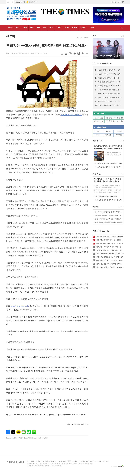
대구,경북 (120, 121)
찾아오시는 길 (40, 461)
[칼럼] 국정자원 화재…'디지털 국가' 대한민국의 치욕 (110, 264)
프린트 (74, 53)
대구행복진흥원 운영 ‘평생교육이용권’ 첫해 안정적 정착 (110, 93)
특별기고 (96, 173)
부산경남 (108, 131)
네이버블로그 (24, 432)
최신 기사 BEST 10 (101, 230)
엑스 (13, 432)
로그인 (120, 2)
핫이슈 (10, 27)
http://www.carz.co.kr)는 (71, 114)
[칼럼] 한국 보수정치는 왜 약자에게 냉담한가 (110, 247)
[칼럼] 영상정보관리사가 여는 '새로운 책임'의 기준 (110, 78)
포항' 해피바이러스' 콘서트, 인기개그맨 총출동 (109, 219)
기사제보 (98, 461)
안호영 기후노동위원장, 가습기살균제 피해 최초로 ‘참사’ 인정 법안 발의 (110, 105)
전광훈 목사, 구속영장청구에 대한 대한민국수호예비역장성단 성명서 (109, 163)
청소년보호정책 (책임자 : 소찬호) (69, 461)
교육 (38, 27)
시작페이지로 (8, 2)
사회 (31, 27)
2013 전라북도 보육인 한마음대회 (106, 196)
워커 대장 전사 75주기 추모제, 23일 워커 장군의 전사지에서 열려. (110, 82)
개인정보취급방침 (51, 461)
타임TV (66, 27)
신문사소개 (30, 461)
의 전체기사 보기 (76, 424)
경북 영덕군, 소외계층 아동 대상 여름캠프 (109, 222)
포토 (95, 35)
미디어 (18, 27)
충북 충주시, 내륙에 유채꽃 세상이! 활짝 (108, 200)
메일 (70, 53)
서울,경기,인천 (99, 118)
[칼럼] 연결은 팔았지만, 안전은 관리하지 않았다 (110, 70)
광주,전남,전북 (99, 121)
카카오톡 (18, 432)
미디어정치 (97, 141)
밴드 (34, 432)
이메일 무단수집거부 (87, 461)
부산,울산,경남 (110, 121)
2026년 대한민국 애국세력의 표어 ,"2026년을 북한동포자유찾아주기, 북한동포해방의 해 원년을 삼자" (110, 85)
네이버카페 (29, 432)
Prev (95, 49)
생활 (25, 27)
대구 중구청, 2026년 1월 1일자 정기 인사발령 (110, 101)
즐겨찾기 (12, 2)
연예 (50, 27)
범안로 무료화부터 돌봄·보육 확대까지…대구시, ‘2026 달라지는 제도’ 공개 (110, 97)
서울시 (92, 27)
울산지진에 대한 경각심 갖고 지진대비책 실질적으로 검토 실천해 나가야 (109, 212)
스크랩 (78, 53)
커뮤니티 (83, 27)
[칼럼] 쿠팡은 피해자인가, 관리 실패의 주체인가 (110, 74)
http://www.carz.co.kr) (20, 306)
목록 (66, 53)
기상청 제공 (31, 3)
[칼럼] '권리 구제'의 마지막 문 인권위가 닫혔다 (110, 253)
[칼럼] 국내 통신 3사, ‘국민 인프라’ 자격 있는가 (110, 267)
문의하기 (106, 461)
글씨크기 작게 (86, 53)
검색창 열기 (121, 28)
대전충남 (98, 135)
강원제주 (108, 135)
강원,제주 (120, 118)
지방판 (74, 27)
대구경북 (119, 131)
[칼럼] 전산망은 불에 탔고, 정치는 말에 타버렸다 (110, 260)
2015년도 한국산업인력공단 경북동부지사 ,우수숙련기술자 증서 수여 (109, 215)
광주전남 (119, 135)
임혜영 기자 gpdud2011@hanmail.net (17, 53)
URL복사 (62, 53)
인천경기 (98, 131)
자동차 (86, 37)
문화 (44, 27)
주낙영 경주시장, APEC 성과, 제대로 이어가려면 (110, 250)
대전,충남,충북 (110, 118)
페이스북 (8, 432)
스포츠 (58, 27)
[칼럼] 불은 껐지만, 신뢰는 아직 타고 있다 (110, 257)
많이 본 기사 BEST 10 (102, 63)
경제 (81, 37)
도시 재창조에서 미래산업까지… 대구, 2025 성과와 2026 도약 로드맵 (110, 89)
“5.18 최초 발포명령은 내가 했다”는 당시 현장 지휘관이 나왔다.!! (109, 167)
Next (121, 49)
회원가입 (113, 2)
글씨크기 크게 (82, 53)
